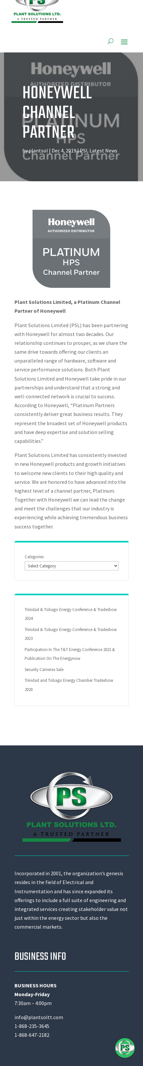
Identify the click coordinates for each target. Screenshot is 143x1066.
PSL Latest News (98, 150)
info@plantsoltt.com (38, 1017)
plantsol (38, 150)
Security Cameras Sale (44, 669)
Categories (34, 557)
